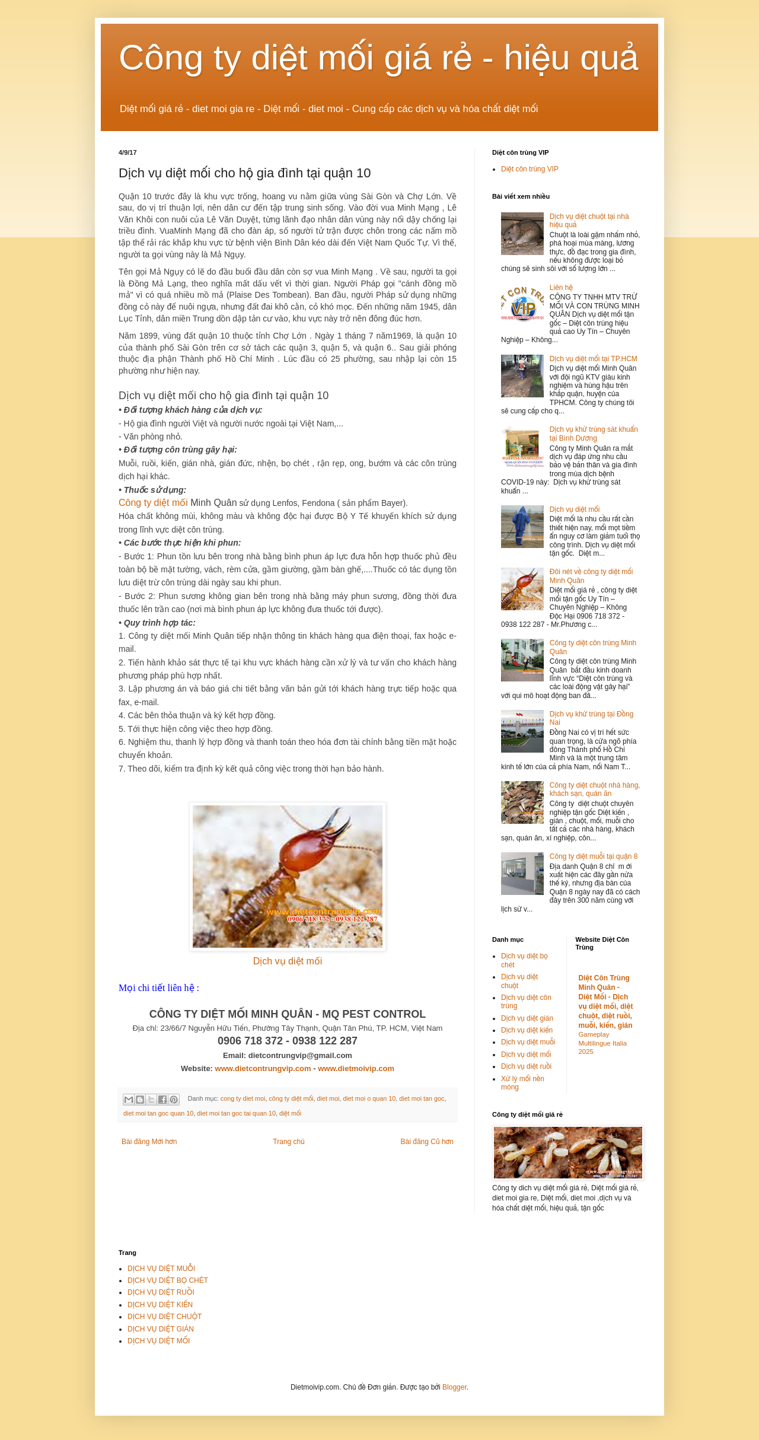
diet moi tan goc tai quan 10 (236, 1113)
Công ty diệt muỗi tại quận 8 (594, 856)
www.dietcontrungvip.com (263, 1068)
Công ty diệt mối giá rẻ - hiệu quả (379, 57)
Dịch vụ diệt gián (527, 1018)
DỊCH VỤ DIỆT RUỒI (160, 1292)
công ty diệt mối (291, 1098)
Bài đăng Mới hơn (149, 1142)
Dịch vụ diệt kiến (527, 1030)
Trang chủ (288, 1142)
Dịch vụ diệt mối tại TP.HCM (593, 359)
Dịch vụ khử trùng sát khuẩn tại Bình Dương (594, 433)
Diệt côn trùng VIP (530, 169)
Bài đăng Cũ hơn (427, 1142)
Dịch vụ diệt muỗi (528, 1042)
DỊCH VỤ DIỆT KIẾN (160, 1305)
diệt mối (290, 1113)
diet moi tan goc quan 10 (158, 1113)
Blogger (454, 1387)
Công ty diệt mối (153, 503)
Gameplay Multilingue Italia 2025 (603, 1043)
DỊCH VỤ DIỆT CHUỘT (164, 1316)
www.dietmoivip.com (356, 1068)
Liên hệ (561, 287)
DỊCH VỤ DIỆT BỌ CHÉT (167, 1280)
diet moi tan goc (421, 1098)
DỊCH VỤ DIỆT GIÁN (160, 1329)
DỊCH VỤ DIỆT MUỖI (161, 1268)
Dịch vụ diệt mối (288, 961)
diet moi (328, 1098)
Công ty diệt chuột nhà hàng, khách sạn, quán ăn (595, 789)
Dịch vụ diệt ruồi (526, 1066)
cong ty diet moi (243, 1098)
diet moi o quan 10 (369, 1098)
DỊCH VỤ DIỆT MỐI (158, 1341)
